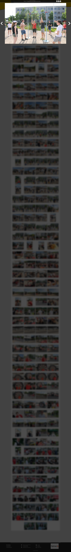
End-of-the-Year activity (37, 1)
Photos (25, 1)
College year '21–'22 (30, 1)
